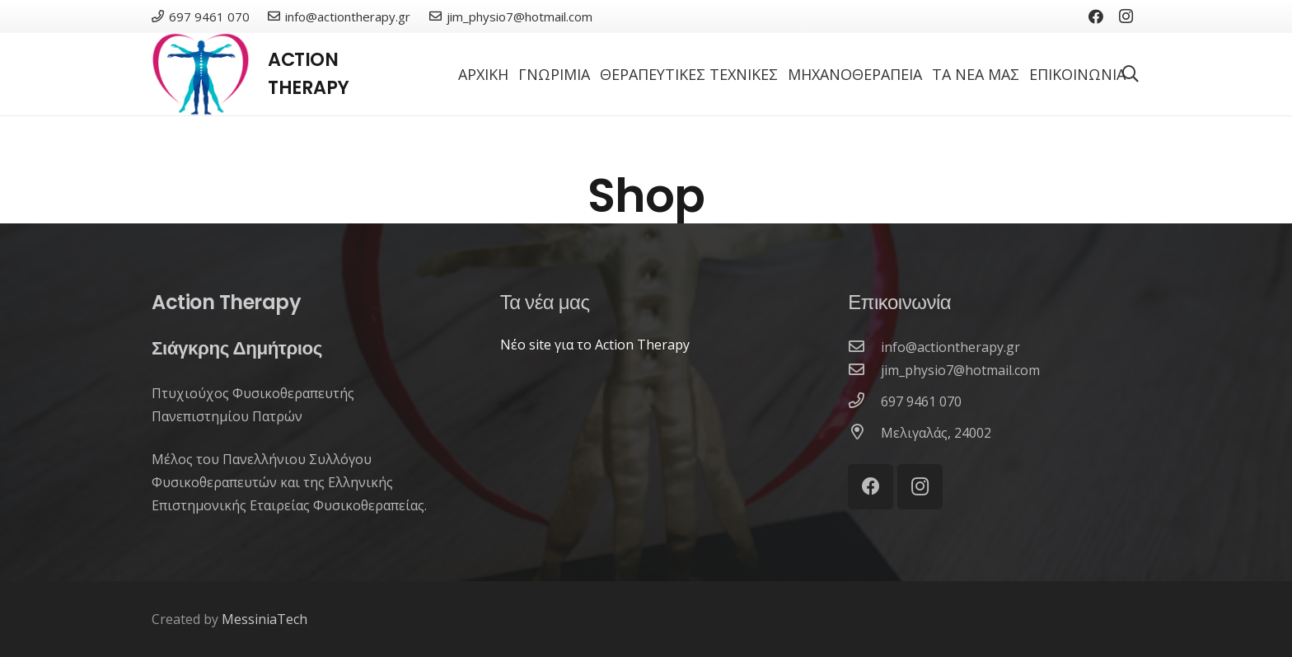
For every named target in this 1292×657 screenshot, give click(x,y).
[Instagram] (1125, 16)
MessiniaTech (264, 619)
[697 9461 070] (864, 401)
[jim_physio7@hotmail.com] (864, 370)
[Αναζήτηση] (1130, 74)
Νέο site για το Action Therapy (595, 345)
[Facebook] (1096, 16)
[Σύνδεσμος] (201, 74)
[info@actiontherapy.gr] (864, 347)
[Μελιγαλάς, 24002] (864, 432)
